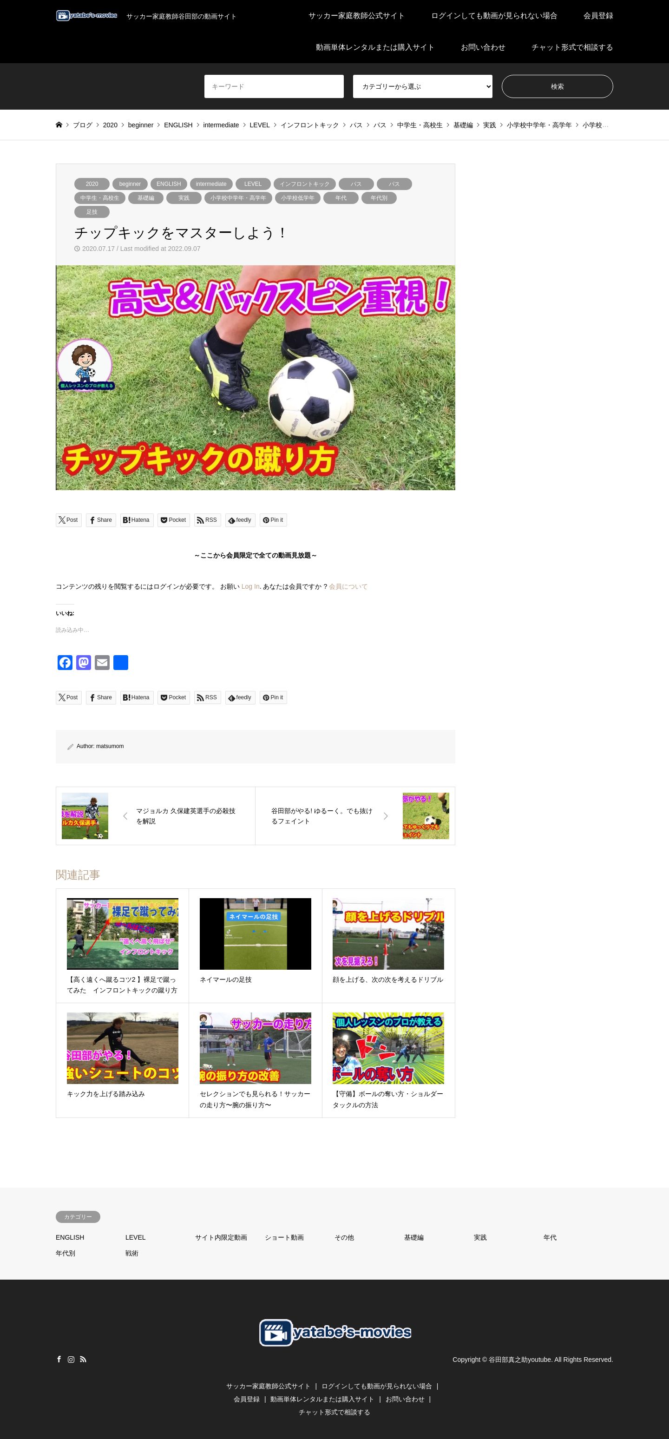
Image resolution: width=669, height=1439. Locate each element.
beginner (130, 184)
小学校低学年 (298, 198)
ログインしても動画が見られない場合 (494, 16)
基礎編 (146, 198)
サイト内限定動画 (221, 1237)
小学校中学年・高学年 (238, 198)
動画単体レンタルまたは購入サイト (375, 47)
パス (356, 184)
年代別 (379, 198)
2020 (92, 184)
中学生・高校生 (99, 198)
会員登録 (598, 16)
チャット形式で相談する (572, 47)
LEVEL (253, 184)
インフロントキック (305, 184)
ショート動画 (284, 1237)
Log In (251, 586)
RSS (83, 1359)
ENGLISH (169, 184)
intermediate (211, 184)
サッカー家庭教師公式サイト (356, 16)
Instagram (71, 1359)
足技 (92, 212)
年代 (341, 198)
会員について (348, 586)
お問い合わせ (483, 47)
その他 (344, 1237)
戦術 (131, 1253)
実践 (184, 198)
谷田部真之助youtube (520, 1359)
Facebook (59, 1359)
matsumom (110, 746)
